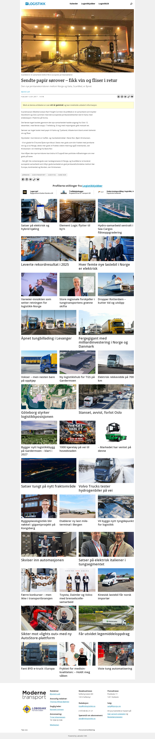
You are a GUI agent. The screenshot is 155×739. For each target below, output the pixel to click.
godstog (52, 175)
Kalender (74, 3)
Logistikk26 (104, 3)
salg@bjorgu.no (114, 706)
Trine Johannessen (57, 717)
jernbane (25, 175)
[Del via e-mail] (125, 96)
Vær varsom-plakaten (116, 714)
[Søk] (131, 3)
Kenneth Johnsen (57, 709)
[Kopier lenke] (128, 96)
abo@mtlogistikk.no (87, 718)
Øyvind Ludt (55, 694)
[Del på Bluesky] (132, 96)
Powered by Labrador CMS (77, 736)
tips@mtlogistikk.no (87, 706)
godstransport (38, 175)
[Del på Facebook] (118, 96)
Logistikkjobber (88, 3)
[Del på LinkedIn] (121, 96)
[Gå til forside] (35, 4)
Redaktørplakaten (114, 717)
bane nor (62, 175)
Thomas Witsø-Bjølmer (59, 701)
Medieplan (54, 725)
